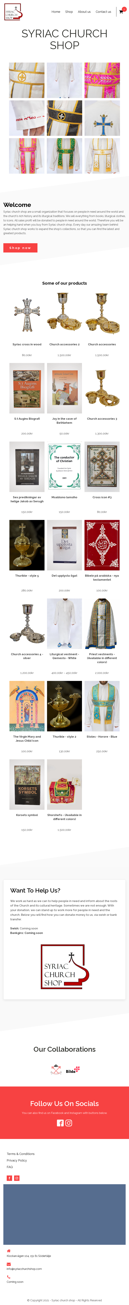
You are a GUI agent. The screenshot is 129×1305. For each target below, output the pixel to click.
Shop (69, 11)
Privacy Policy (17, 1160)
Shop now (20, 248)
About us (84, 11)
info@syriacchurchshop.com (24, 1269)
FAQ (10, 1167)
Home (56, 11)
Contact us (103, 11)
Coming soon (15, 1282)
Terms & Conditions (21, 1154)
